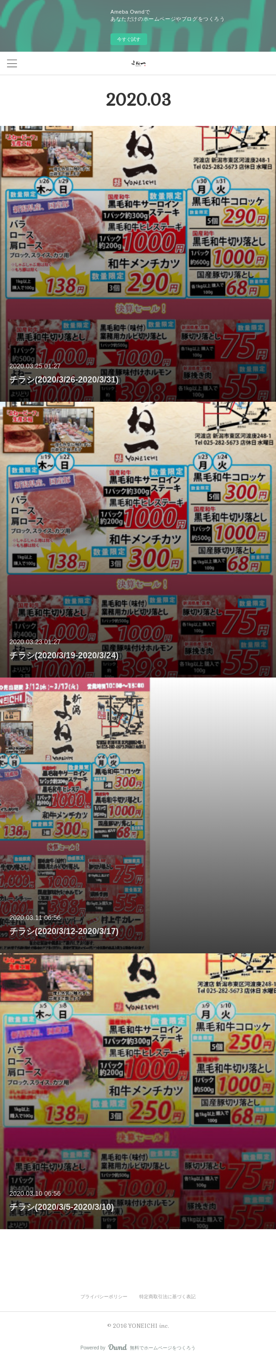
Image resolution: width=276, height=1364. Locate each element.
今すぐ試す (129, 39)
